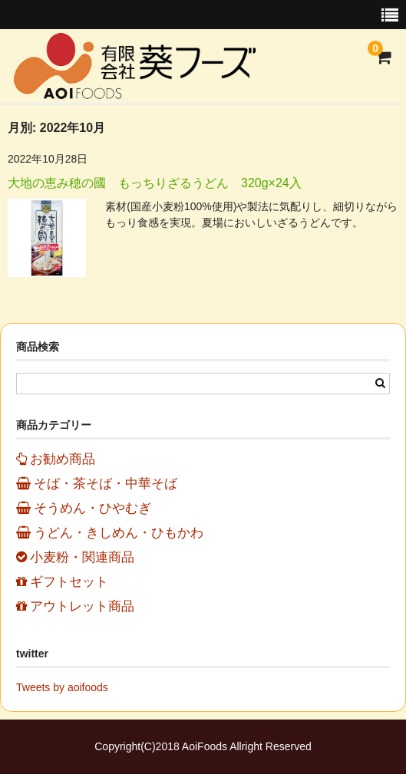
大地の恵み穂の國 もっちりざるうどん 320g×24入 (155, 182)
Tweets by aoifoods (62, 687)
